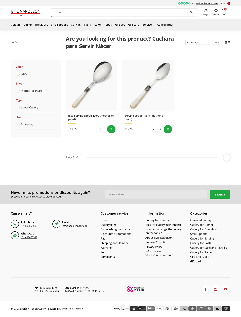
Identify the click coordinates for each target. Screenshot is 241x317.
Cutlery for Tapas (201, 252)
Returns (106, 252)
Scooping (27, 124)
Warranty (106, 247)
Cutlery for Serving (202, 238)
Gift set (122, 24)
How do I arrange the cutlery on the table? (163, 230)
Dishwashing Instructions (117, 229)
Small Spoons (60, 24)
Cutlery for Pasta (201, 242)
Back (16, 42)
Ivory (24, 74)
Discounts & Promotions (116, 233)
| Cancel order (168, 24)
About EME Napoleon (159, 237)
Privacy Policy (153, 246)
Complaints (108, 256)
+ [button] (104, 129)
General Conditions (157, 242)
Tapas (110, 24)
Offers (104, 219)
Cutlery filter (108, 224)
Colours (16, 24)
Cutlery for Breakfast (203, 229)
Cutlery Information (157, 219)
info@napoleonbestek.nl (75, 225)
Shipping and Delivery (114, 242)
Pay (103, 238)
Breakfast (42, 24)
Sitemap (16, 310)
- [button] (97, 129)
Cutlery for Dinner (201, 224)
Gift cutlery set (199, 256)
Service (150, 24)
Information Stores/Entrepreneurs (159, 252)
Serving (78, 24)
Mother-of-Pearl (31, 91)
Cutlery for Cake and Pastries (208, 247)
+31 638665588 (29, 225)
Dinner (28, 24)
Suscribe (220, 193)
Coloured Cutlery (201, 219)
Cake (100, 24)
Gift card (137, 24)
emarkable (67, 307)
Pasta (89, 24)
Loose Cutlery (29, 107)
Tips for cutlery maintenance (163, 224)
